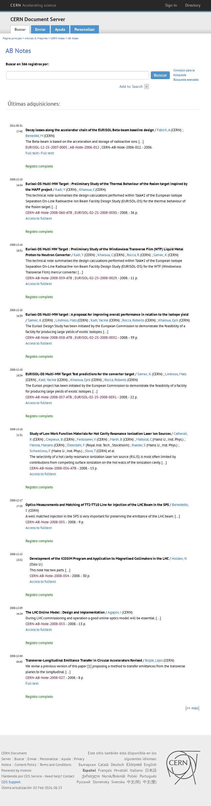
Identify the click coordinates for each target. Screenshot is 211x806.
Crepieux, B (54, 439)
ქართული (91, 776)
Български (87, 764)
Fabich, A (163, 130)
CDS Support (10, 782)
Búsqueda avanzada (185, 80)
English (150, 764)
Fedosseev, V (86, 439)
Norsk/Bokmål (113, 776)
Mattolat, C (144, 439)
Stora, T (90, 451)
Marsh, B (116, 439)
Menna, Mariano (41, 445)
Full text (32, 153)
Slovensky (101, 781)
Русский (83, 781)
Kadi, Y (60, 189)
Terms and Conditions (55, 764)
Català (103, 764)
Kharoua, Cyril (168, 320)
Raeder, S (139, 445)
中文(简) (134, 781)
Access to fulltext (39, 218)
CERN (33, 5)
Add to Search (131, 86)
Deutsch (117, 764)
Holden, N (179, 558)
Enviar (40, 29)
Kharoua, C (87, 189)
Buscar (20, 29)
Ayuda (60, 29)
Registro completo (39, 166)
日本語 (151, 770)
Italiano (136, 770)
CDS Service (33, 776)
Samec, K (160, 255)
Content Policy (25, 764)
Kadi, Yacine (99, 320)
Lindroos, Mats (66, 320)
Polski (132, 776)
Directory (193, 5)
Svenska (118, 781)
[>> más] (192, 708)
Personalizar (84, 29)
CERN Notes (58, 38)
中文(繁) (150, 781)
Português (148, 776)
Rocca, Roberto (133, 320)
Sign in (171, 5)
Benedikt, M (34, 135)
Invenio (25, 770)
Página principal (12, 38)
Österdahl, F (76, 445)
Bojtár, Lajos (154, 660)
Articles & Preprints (36, 38)
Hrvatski (121, 770)
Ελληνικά (134, 764)
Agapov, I (114, 612)
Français (105, 770)
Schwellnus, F (40, 451)
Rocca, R (133, 255)
